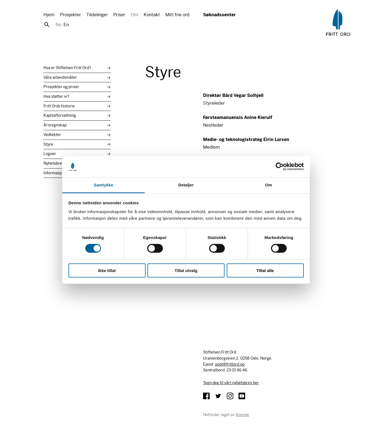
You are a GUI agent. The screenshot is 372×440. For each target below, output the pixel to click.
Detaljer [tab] (186, 185)
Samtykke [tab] (103, 185)
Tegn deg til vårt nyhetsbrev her (231, 382)
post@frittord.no (230, 364)
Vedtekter (52, 134)
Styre (48, 144)
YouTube (242, 396)
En (66, 25)
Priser (119, 15)
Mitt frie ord (177, 15)
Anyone (242, 414)
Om (134, 15)
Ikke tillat (107, 270)
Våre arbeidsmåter (60, 77)
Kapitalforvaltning (59, 115)
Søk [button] (46, 24)
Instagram (230, 396)
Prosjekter (70, 15)
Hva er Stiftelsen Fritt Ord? (67, 67)
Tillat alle (265, 270)
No (58, 25)
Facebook (206, 396)
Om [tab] (268, 185)
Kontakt (152, 15)
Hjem (48, 15)
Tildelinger (97, 15)
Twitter (218, 396)
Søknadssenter (219, 15)
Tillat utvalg (185, 270)
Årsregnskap (55, 125)
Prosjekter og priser (61, 86)
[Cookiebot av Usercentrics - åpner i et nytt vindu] (280, 166)
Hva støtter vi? (56, 96)
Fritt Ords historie (59, 106)
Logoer (49, 153)
